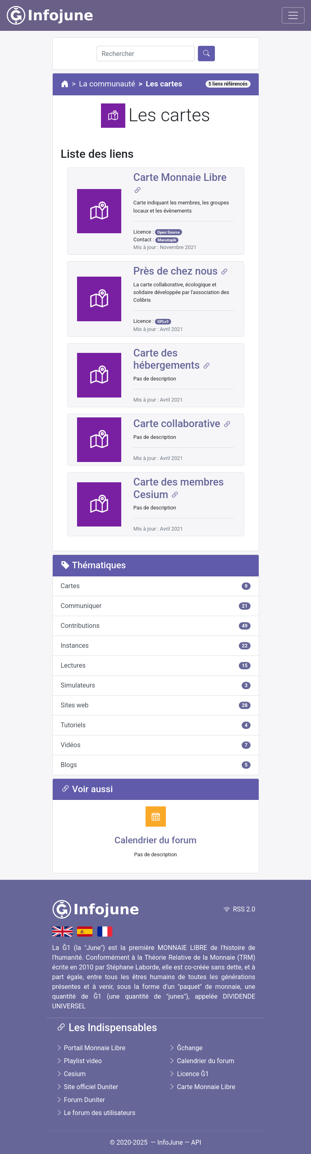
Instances (156, 645)
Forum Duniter (80, 1100)
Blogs (156, 765)
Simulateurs (156, 685)
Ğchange (185, 1048)
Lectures (156, 665)
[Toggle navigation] (293, 15)
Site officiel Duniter (87, 1087)
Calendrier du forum (155, 840)
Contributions (156, 626)
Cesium (71, 1074)
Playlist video (79, 1061)
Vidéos (156, 745)
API (196, 1142)
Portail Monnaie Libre (91, 1048)
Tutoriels (156, 725)
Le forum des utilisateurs (96, 1113)
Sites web (156, 705)
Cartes (156, 586)
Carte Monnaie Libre (202, 1087)
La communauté (107, 83)
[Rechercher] (146, 53)
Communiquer (156, 606)
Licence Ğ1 (189, 1074)
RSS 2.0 (239, 909)
